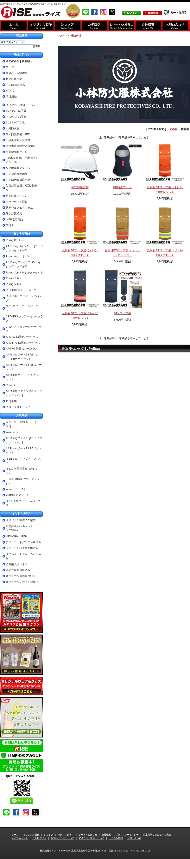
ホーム (15, 834)
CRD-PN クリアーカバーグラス (23, 328)
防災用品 (11, 96)
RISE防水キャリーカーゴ (21, 290)
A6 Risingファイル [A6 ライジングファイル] (24, 393)
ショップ (48, 834)
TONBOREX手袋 (16, 110)
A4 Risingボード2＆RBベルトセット (24, 377)
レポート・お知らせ (86, 834)
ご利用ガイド (39, 838)
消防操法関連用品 (17, 173)
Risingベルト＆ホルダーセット (24, 272)
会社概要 (106, 834)
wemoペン (12, 432)
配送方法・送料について (91, 838)
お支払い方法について (62, 838)
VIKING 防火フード (17, 495)
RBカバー (12, 385)
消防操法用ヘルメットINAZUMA (19, 528)
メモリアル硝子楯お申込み (22, 548)
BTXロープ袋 (122, 313)
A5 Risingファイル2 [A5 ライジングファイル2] (23, 264)
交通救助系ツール (17, 151)
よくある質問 (116, 838)
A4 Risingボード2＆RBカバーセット (24, 366)
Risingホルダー (15, 284)
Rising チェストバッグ (19, 256)
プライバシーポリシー (127, 834)
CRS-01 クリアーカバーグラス (23, 308)
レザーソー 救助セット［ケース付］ (24, 424)
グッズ (10, 90)
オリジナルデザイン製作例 (22, 581)
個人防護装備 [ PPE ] (18, 134)
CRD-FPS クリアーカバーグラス (24, 318)
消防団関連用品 (15, 84)
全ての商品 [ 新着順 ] (19, 61)
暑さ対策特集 (14, 213)
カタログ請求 (65, 834)
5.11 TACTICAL (15, 122)
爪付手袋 (11, 401)
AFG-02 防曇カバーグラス (22, 348)
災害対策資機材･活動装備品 (21, 187)
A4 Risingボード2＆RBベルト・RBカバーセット (22, 356)
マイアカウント (20, 838)
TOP (61, 35)
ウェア (10, 67)
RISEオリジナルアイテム (21, 104)
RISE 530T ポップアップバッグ (23, 298)
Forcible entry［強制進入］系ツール (22, 160)
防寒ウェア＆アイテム (19, 207)
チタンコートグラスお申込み (23, 542)
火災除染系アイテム (18, 168)
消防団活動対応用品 (18, 179)
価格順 (173, 129)
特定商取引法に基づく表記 (157, 834)
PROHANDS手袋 (16, 116)
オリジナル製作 (31, 834)
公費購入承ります (17, 564)
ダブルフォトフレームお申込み (23, 556)
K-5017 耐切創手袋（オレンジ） (23, 481)
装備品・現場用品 (17, 73)
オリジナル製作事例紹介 (21, 575)
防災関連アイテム (17, 195)
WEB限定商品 (14, 219)
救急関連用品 (14, 78)
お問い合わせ (134, 838)
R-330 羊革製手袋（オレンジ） (22, 470)
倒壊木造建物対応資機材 (21, 145)
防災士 (10, 225)
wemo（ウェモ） (16, 489)
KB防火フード (122, 187)
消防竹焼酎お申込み (18, 570)
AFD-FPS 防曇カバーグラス (23, 342)
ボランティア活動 (17, 201)
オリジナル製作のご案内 (21, 520)
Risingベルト (14, 278)
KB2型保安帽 (79, 187)
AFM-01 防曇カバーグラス (22, 336)
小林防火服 (74, 35)
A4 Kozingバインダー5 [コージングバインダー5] (24, 248)
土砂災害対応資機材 (18, 140)
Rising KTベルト (16, 240)
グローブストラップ (18, 407)
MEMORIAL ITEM (17, 536)
